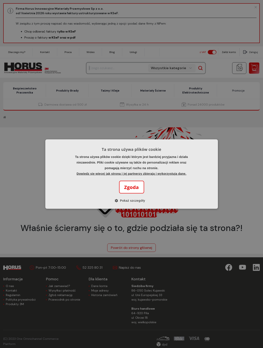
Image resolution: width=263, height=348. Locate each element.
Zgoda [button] (131, 187)
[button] (131, 200)
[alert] (131, 174)
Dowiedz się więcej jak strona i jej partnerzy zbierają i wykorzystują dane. (131, 173)
